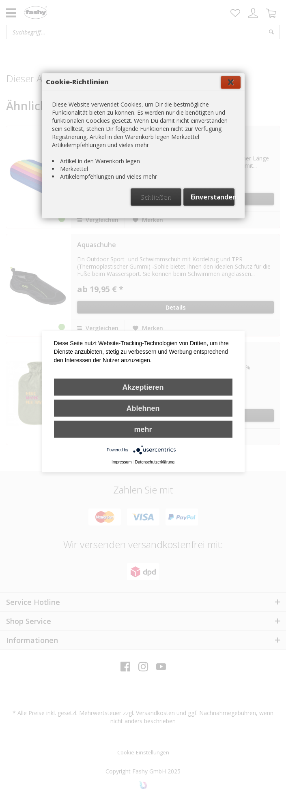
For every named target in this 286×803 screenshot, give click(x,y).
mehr (143, 429)
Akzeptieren (142, 387)
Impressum (121, 462)
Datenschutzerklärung (154, 462)
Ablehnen (142, 408)
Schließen (155, 196)
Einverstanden (212, 196)
